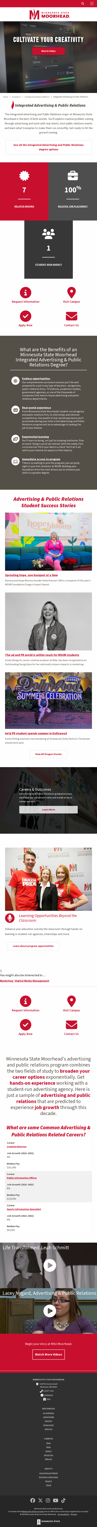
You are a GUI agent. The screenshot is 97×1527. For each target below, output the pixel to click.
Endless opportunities (36, 379)
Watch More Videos (48, 1354)
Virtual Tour (48, 1455)
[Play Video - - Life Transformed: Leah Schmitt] (48, 1265)
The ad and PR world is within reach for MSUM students (42, 655)
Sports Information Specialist (24, 1209)
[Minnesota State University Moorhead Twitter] (40, 1500)
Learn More (48, 809)
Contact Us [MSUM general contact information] (48, 1395)
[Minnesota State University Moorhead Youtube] (55, 1500)
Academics (16, 97)
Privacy (74, 1514)
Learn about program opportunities (33, 946)
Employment (48, 1425)
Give (48, 1399)
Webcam (48, 1459)
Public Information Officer (22, 1178)
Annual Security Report (48, 1473)
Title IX (48, 1485)
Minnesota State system (33, 1511)
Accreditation (48, 1413)
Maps (48, 1443)
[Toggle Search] (83, 3)
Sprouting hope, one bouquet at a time (31, 575)
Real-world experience (36, 408)
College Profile (48, 1417)
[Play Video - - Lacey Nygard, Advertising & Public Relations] (48, 1311)
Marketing (6, 981)
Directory (48, 1421)
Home (5, 97)
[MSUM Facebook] (33, 1500)
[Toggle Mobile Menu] (92, 3)
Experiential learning (35, 437)
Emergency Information (48, 1477)
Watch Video (48, 51)
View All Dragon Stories (48, 754)
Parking (48, 1451)
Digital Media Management (32, 981)
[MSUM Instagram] (48, 1500)
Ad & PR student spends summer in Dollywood (36, 733)
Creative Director (17, 1146)
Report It (48, 1481)
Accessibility (63, 1514)
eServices (48, 1429)
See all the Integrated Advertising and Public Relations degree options (48, 147)
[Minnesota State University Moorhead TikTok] (63, 1500)
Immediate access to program (41, 459)
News (48, 1447)
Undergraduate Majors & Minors (37, 97)
